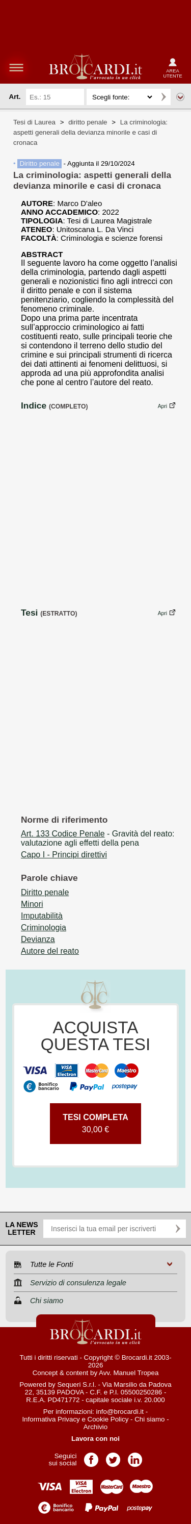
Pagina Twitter (113, 1456)
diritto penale (87, 122)
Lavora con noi (95, 1438)
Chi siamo (149, 1419)
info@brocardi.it (120, 1411)
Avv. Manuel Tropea (128, 1373)
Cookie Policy (108, 1419)
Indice (33, 405)
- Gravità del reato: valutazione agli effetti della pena (98, 838)
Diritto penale (39, 163)
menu (16, 67)
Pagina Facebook (91, 1456)
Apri (162, 406)
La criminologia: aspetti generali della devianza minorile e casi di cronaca (90, 132)
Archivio (95, 1427)
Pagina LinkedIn (135, 1456)
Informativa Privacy (50, 1419)
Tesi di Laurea (34, 122)
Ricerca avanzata (180, 97)
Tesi (29, 612)
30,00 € (95, 1123)
